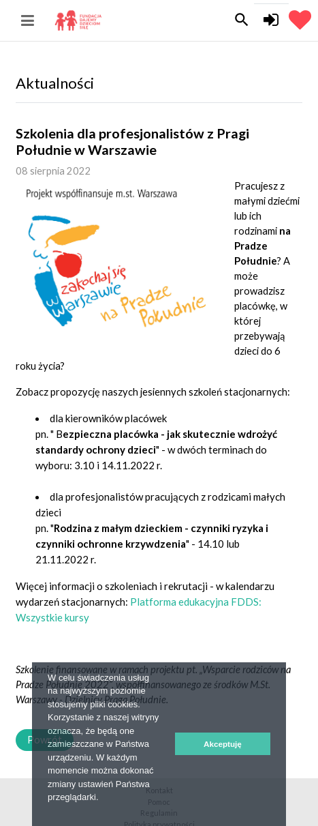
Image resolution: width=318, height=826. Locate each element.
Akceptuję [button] (223, 743)
